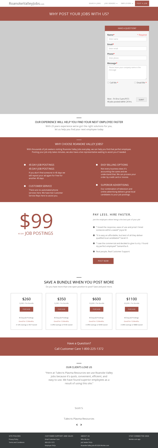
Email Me (140, 82)
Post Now (103, 261)
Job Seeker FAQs (86, 442)
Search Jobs (95, 3)
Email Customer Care (52, 439)
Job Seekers (110, 3)
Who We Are (85, 439)
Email (110, 44)
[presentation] (126, 91)
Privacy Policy (13, 439)
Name (110, 34)
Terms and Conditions (16, 442)
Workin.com (105, 445)
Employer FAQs (50, 445)
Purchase (26, 309)
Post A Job (142, 3)
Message (111, 63)
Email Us (134, 251)
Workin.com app (134, 439)
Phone (110, 53)
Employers (127, 3)
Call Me (112, 82)
